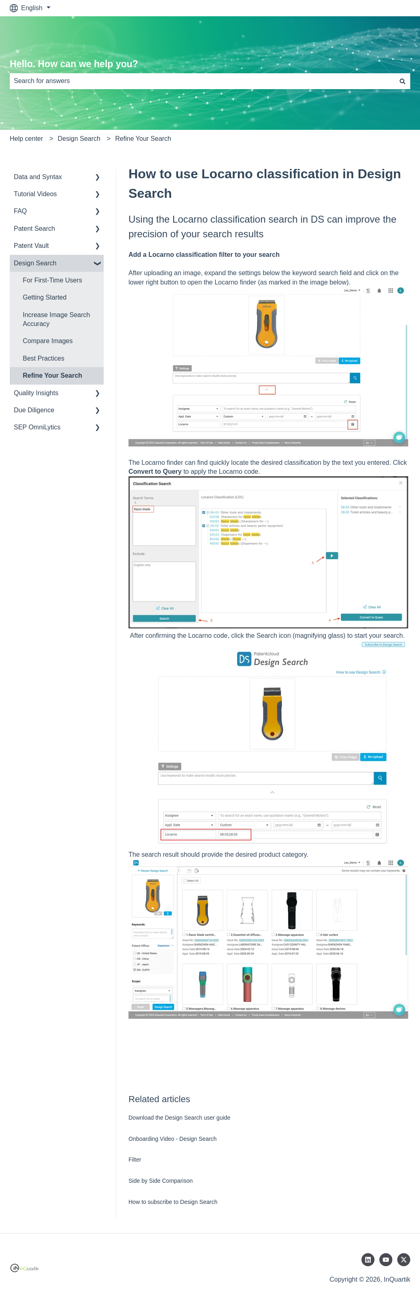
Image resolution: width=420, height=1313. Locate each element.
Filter (134, 1159)
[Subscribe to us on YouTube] (385, 1259)
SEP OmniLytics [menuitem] (37, 427)
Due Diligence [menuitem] (34, 410)
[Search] (402, 81)
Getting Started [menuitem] (45, 297)
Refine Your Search (143, 138)
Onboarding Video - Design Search (172, 1139)
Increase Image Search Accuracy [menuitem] (56, 319)
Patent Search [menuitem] (34, 228)
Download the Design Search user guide (179, 1117)
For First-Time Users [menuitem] (52, 280)
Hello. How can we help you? (74, 64)
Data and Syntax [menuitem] (38, 176)
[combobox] (202, 81)
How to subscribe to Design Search (173, 1202)
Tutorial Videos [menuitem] (35, 193)
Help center (26, 138)
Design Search (79, 138)
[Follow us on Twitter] (403, 1259)
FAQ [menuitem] (20, 211)
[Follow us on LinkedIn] (367, 1259)
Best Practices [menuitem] (43, 358)
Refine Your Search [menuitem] (52, 375)
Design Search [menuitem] (35, 263)
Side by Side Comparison (160, 1180)
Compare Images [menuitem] (48, 340)
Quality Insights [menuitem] (36, 393)
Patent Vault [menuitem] (31, 245)
